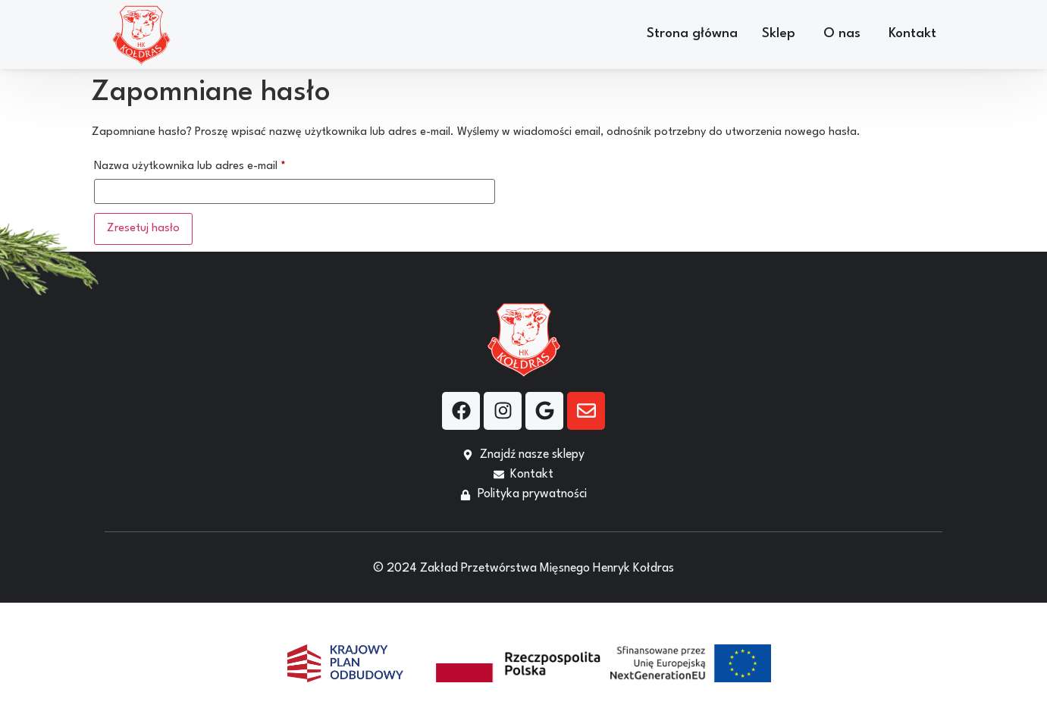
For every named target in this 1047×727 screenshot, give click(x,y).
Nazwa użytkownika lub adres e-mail (217, 163)
